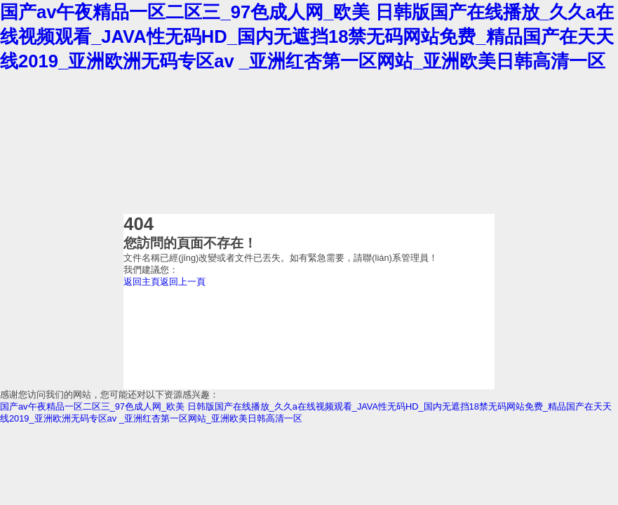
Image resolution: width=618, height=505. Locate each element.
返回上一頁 (183, 281)
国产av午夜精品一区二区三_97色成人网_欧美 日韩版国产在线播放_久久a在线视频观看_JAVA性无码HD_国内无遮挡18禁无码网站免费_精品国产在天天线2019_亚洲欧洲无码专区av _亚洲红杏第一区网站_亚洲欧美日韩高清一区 (307, 36)
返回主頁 (141, 281)
